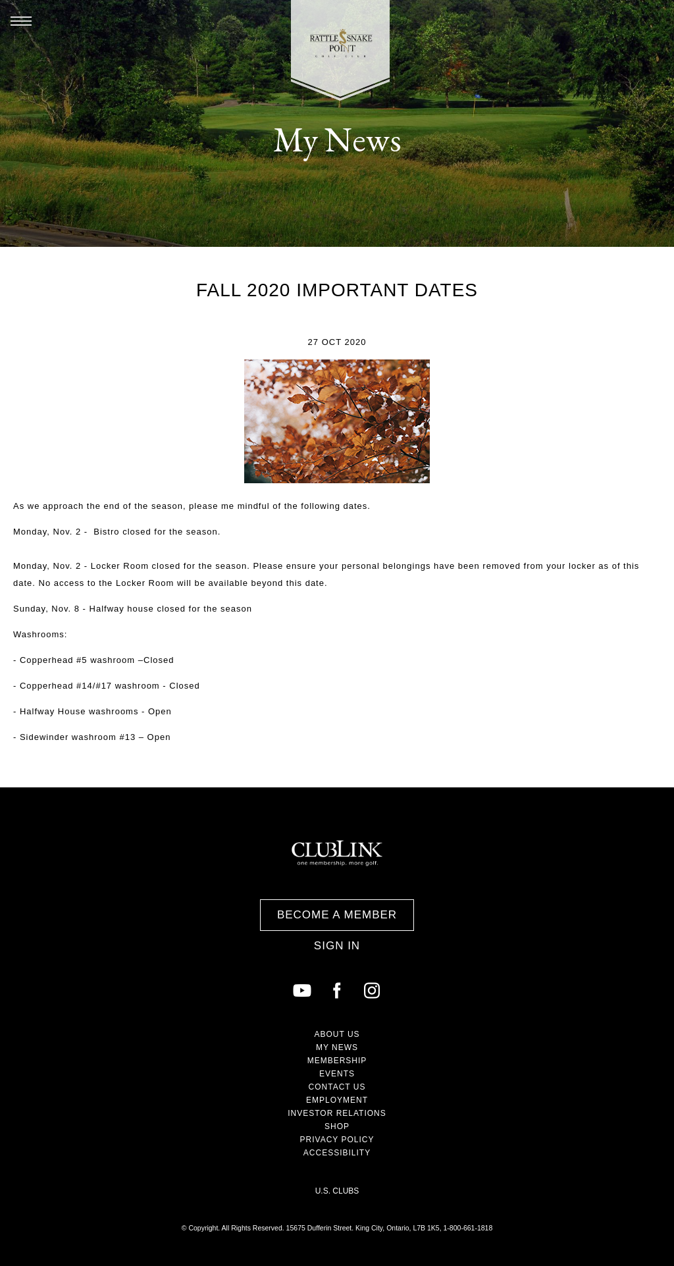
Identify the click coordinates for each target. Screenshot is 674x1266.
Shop (337, 1126)
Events (337, 1073)
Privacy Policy (337, 1139)
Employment (337, 1100)
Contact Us (337, 1087)
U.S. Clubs (337, 1191)
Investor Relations (337, 1113)
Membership (337, 1060)
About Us (336, 1034)
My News (337, 1047)
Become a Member (337, 915)
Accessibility (337, 1152)
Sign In (337, 945)
